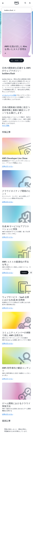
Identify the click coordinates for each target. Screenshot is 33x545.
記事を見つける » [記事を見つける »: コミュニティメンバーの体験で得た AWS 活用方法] (7, 343)
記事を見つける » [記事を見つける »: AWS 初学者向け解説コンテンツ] (7, 379)
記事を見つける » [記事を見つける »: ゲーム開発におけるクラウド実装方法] (7, 414)
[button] (10, 10)
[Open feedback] (31, 272)
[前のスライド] (11, 60)
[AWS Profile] (30, 3)
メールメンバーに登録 (9, 95)
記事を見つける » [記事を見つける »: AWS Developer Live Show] (7, 166)
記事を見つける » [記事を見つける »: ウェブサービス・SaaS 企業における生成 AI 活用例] (7, 308)
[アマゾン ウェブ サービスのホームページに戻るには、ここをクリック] (16, 3)
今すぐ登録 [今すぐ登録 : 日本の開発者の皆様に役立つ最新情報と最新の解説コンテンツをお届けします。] (6, 125)
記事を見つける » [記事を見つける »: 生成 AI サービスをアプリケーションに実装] (7, 237)
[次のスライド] (22, 60)
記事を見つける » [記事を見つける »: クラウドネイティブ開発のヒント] (7, 202)
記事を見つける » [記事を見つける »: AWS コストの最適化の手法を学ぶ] (7, 272)
